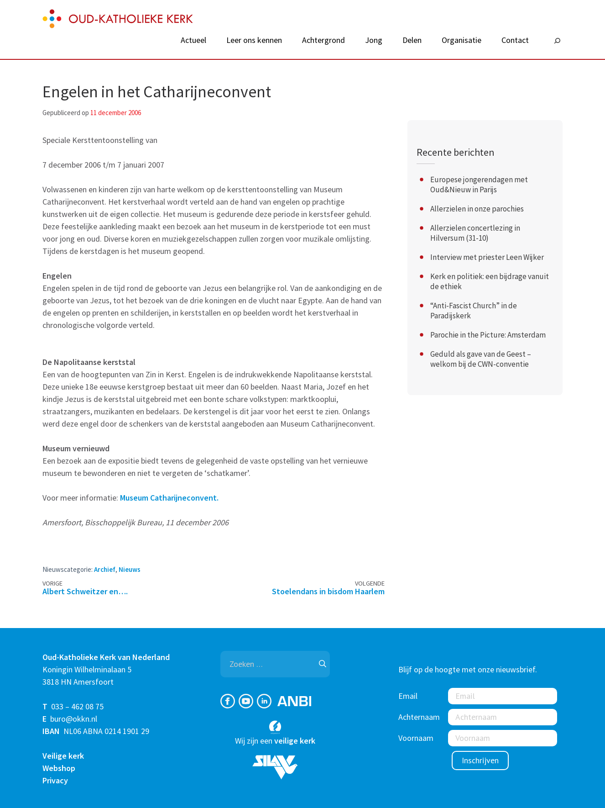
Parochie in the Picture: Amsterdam (488, 335)
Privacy (55, 780)
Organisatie (461, 40)
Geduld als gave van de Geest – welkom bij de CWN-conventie (480, 359)
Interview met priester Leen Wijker (487, 257)
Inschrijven (480, 760)
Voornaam (415, 738)
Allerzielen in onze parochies (477, 209)
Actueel (193, 40)
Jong (373, 40)
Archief (104, 569)
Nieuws (130, 569)
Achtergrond (323, 40)
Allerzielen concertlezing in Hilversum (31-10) (475, 233)
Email (407, 696)
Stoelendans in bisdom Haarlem (328, 591)
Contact (515, 40)
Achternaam (419, 717)
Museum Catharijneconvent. (169, 497)
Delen (412, 40)
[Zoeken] (557, 40)
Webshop (58, 768)
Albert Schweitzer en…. (85, 591)
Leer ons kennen (254, 40)
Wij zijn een (275, 740)
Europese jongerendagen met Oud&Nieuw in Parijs (479, 184)
